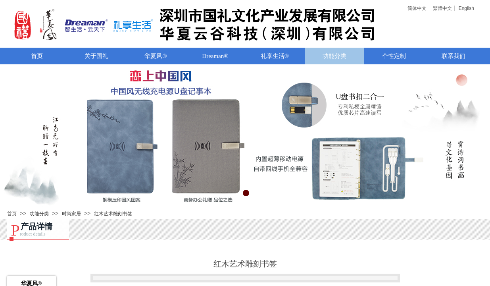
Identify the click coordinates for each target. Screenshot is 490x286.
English (466, 8)
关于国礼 (96, 56)
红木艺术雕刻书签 (113, 213)
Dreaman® (215, 56)
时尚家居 (71, 213)
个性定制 (394, 56)
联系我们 (453, 56)
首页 (37, 56)
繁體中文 (442, 8)
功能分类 (334, 56)
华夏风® (155, 56)
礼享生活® (275, 56)
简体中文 (417, 8)
